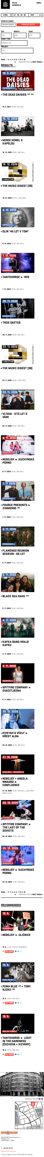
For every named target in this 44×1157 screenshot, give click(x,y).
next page (36, 62)
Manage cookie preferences (8, 1151)
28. (18, 15)
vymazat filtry (28, 25)
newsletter (30, 1099)
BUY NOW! (9, 951)
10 (24, 60)
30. (25, 15)
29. (21, 15)
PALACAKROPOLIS (16, 4)
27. (15, 15)
